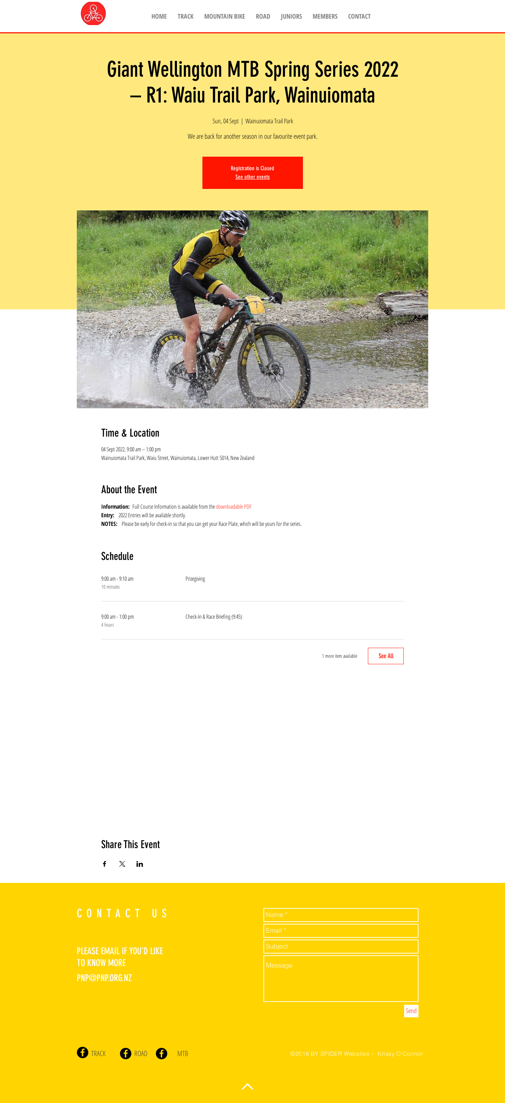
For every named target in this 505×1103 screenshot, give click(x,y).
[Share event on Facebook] (104, 864)
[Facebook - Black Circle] (82, 1052)
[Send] (411, 1011)
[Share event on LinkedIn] (139, 864)
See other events (252, 176)
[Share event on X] (122, 864)
